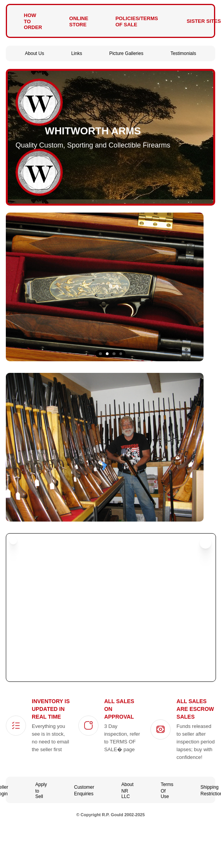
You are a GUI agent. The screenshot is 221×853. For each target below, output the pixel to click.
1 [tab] (100, 353)
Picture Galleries (126, 53)
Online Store (78, 21)
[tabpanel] (110, 287)
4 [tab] (121, 353)
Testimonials (183, 53)
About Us (34, 53)
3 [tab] (114, 353)
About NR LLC (127, 790)
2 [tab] (107, 353)
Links (76, 53)
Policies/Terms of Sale (137, 21)
